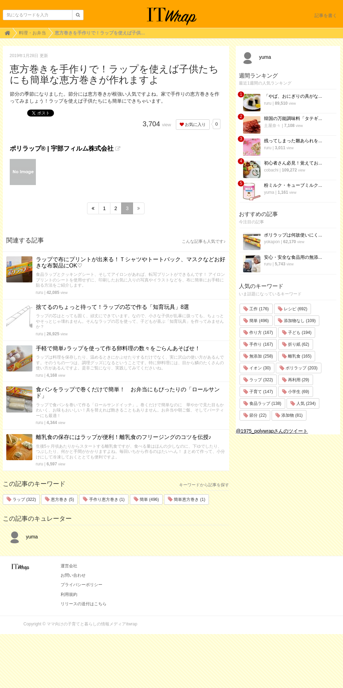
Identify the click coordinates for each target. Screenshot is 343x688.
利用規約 (69, 594)
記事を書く (325, 15)
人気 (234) (303, 403)
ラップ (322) (21, 499)
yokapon (272, 241)
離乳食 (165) (297, 356)
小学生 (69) (295, 391)
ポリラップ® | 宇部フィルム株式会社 (62, 148)
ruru (39, 292)
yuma (22, 536)
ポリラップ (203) (299, 368)
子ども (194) (297, 332)
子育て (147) (258, 391)
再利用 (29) (295, 379)
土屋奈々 (272, 125)
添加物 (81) (289, 415)
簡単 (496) (146, 499)
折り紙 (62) (295, 344)
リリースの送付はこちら (84, 603)
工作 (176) (256, 308)
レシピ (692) (292, 308)
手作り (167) (258, 344)
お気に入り (193, 124)
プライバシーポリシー (81, 584)
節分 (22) (254, 415)
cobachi (271, 170)
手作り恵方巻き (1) (103, 499)
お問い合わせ (73, 575)
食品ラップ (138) (262, 403)
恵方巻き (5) (59, 499)
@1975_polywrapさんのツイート (272, 431)
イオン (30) (257, 368)
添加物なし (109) (297, 320)
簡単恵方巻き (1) (186, 499)
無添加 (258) (258, 356)
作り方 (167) (258, 332)
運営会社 (69, 565)
